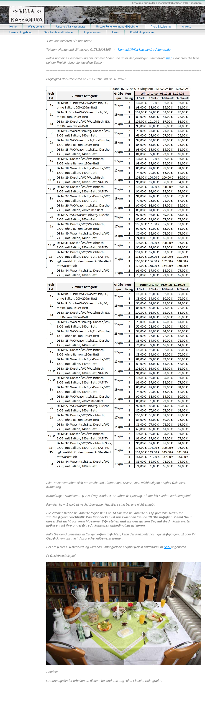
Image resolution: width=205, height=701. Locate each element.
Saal (167, 547)
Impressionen (92, 32)
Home (13, 26)
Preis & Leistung (161, 26)
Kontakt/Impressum (142, 32)
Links (115, 32)
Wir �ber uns (36, 26)
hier (169, 58)
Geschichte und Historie (58, 32)
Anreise (186, 26)
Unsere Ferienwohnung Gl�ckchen (117, 26)
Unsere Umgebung (20, 32)
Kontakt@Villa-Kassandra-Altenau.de (144, 49)
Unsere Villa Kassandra (70, 26)
